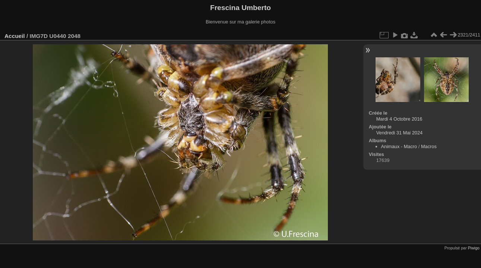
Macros (429, 146)
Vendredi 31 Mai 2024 (399, 132)
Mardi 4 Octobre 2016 (399, 119)
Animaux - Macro (399, 146)
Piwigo (474, 248)
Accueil (14, 36)
